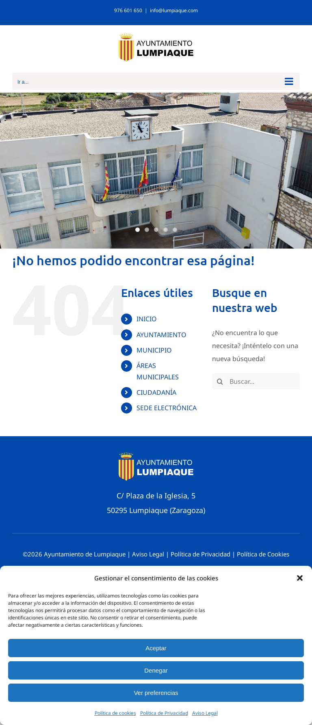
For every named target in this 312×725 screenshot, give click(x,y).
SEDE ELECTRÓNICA (166, 407)
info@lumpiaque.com (174, 10)
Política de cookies (115, 713)
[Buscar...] (256, 381)
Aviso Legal (205, 713)
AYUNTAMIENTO (161, 334)
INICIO (146, 318)
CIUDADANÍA (156, 392)
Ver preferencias (156, 692)
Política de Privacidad (164, 713)
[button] (300, 578)
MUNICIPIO (154, 350)
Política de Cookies (263, 554)
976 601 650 (128, 10)
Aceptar (156, 648)
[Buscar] (220, 381)
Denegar (156, 670)
